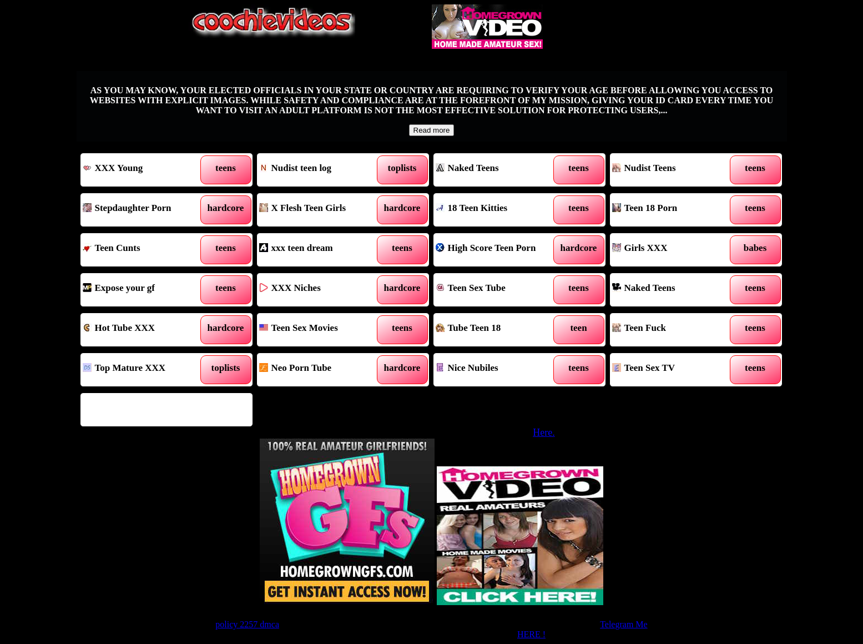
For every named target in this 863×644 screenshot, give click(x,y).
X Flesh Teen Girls (321, 209)
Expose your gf (144, 289)
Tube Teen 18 (497, 329)
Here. (543, 432)
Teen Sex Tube (497, 289)
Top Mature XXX (144, 369)
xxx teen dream (321, 249)
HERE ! (531, 634)
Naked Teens (497, 169)
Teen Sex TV (674, 369)
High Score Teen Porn (497, 249)
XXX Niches (321, 289)
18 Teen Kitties (497, 209)
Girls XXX (674, 249)
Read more (431, 130)
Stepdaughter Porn (144, 209)
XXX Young (144, 169)
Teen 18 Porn (674, 209)
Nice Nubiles (497, 369)
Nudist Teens (674, 169)
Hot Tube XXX (144, 329)
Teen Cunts (144, 249)
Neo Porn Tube (321, 369)
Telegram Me (624, 624)
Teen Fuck (674, 329)
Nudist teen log (321, 169)
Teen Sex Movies (321, 329)
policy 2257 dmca (247, 624)
